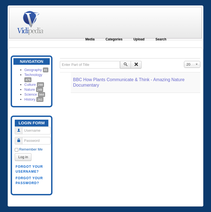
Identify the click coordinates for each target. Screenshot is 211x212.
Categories (114, 39)
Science (34, 94)
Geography (36, 70)
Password (20, 138)
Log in (23, 157)
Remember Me (31, 149)
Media (90, 39)
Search (161, 39)
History (33, 99)
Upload (139, 39)
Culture (34, 85)
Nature (33, 89)
